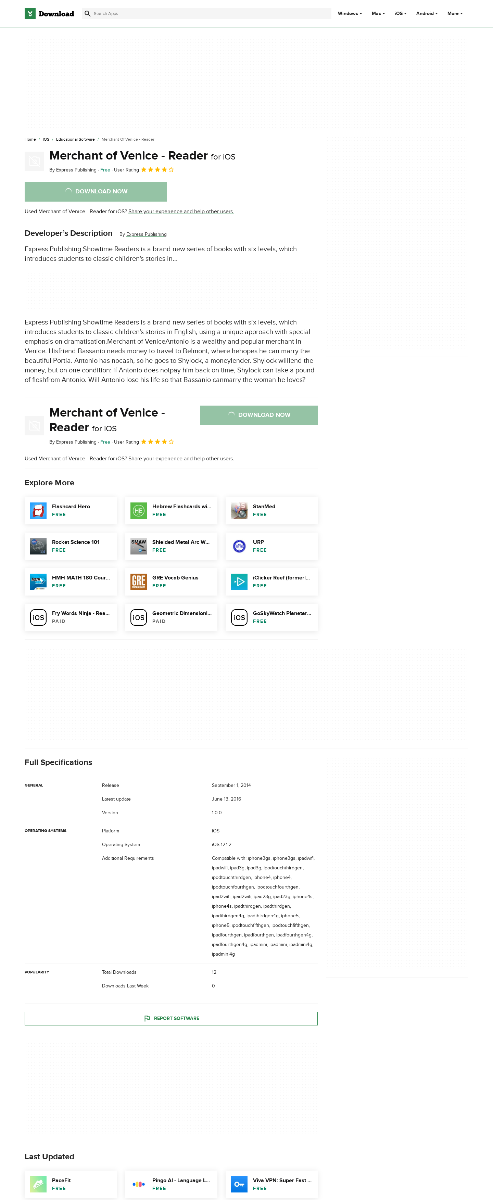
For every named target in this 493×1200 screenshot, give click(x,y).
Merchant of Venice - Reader (142, 155)
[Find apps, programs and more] (206, 13)
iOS (399, 13)
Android (425, 13)
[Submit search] (87, 13)
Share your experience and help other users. (181, 211)
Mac (376, 13)
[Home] (30, 139)
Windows (348, 13)
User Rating (144, 169)
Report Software (171, 1018)
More (455, 13)
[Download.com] (49, 13)
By (73, 170)
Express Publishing (146, 234)
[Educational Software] (75, 139)
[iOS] (46, 139)
